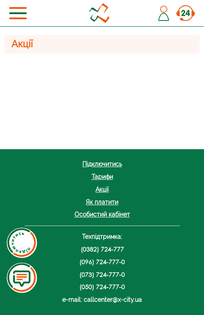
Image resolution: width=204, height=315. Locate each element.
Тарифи (102, 176)
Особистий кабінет (102, 214)
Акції (102, 189)
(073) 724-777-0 (102, 274)
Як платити (102, 202)
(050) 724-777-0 (102, 287)
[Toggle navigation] (18, 13)
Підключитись (102, 164)
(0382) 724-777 (102, 249)
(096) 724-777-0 (102, 262)
